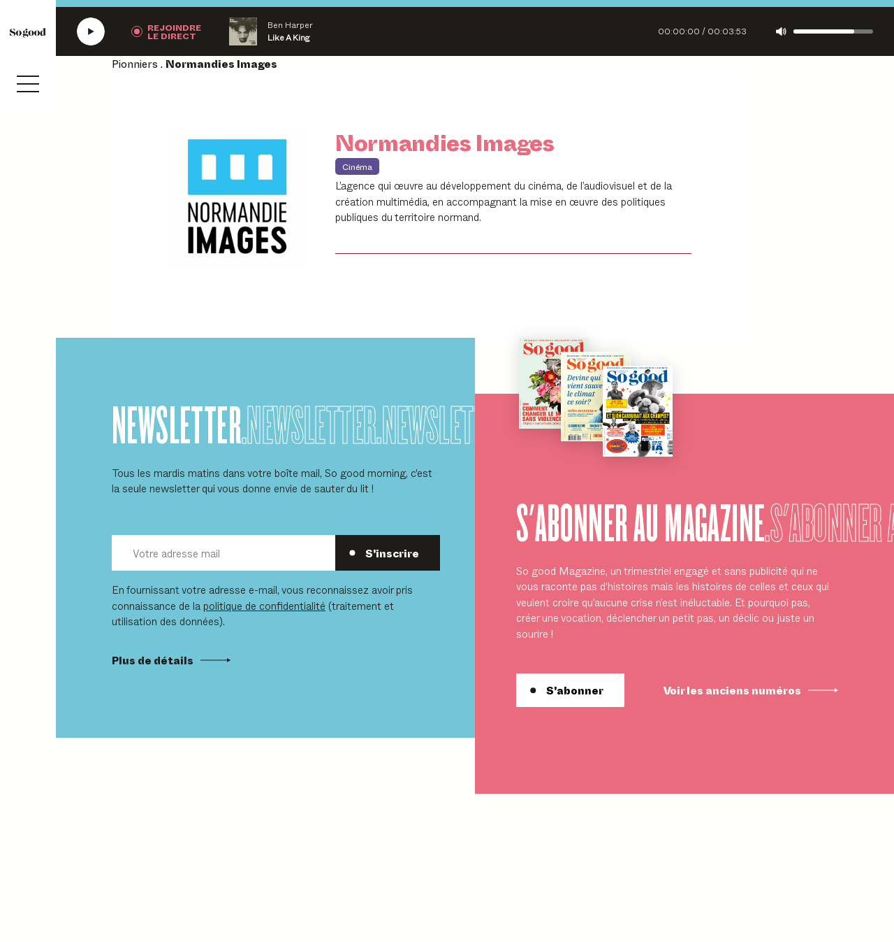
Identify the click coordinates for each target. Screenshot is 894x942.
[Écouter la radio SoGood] (91, 31)
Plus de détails (171, 660)
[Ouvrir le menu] (28, 84)
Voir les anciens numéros (751, 690)
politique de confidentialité (264, 605)
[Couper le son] (781, 31)
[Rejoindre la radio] (166, 31)
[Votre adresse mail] (223, 553)
